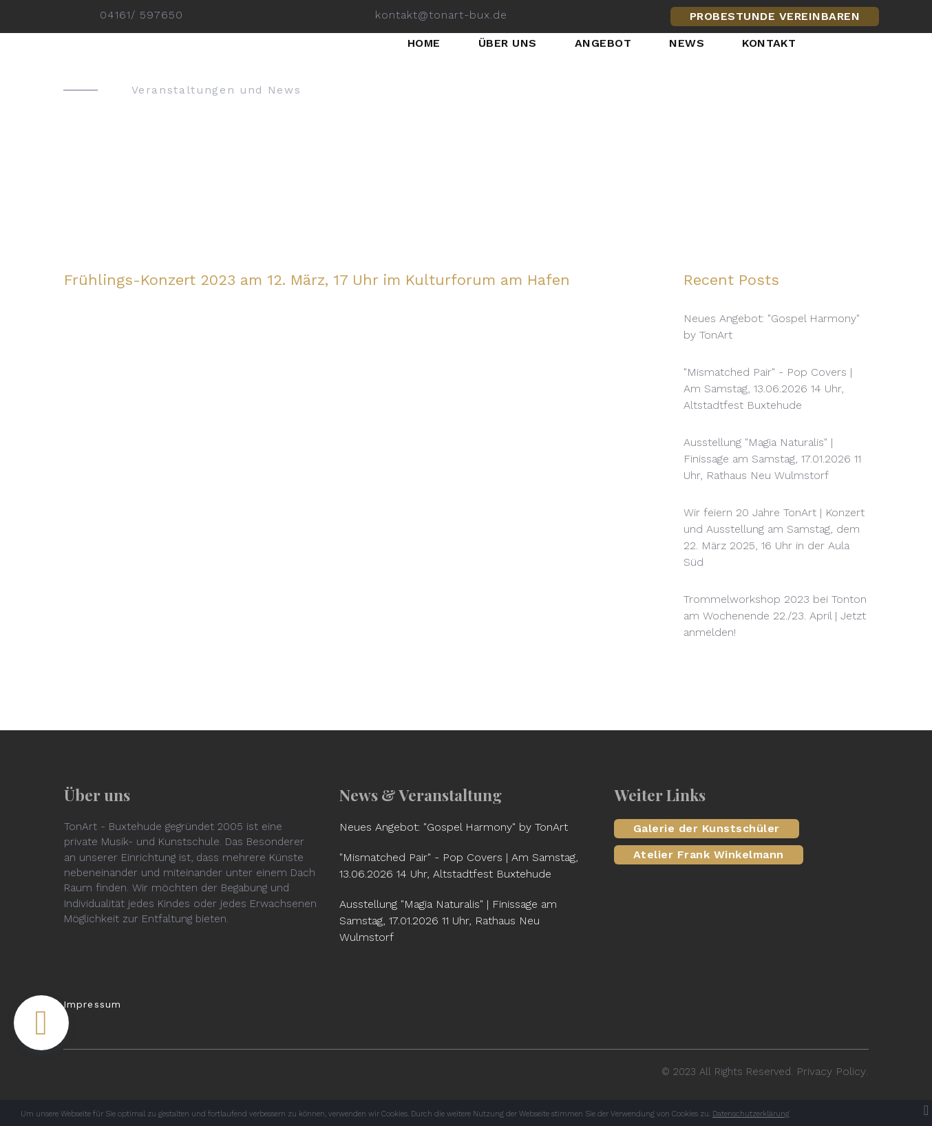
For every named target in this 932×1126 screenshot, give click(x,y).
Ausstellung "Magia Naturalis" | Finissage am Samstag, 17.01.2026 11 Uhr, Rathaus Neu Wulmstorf (772, 465)
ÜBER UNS (507, 43)
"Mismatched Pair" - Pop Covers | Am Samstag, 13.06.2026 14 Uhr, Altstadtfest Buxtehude (768, 395)
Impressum (92, 1012)
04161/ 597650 (141, 14)
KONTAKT (769, 43)
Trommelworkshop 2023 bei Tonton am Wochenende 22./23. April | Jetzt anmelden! (775, 622)
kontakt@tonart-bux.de (441, 14)
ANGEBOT (603, 43)
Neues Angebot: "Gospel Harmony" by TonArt (453, 835)
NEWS (686, 43)
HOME (424, 43)
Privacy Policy (831, 1079)
